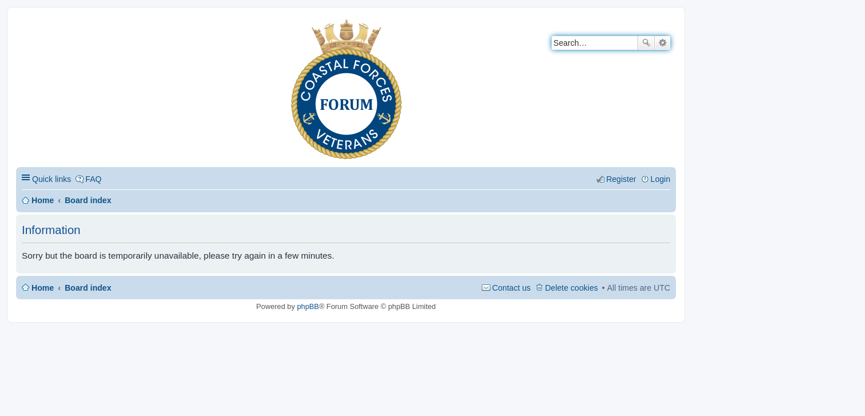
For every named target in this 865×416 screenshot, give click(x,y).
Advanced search (662, 43)
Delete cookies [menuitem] (571, 287)
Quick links (51, 179)
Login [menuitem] (660, 179)
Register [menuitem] (621, 179)
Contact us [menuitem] (511, 287)
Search (646, 43)
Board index (88, 200)
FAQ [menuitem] (93, 179)
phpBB (308, 306)
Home (43, 200)
